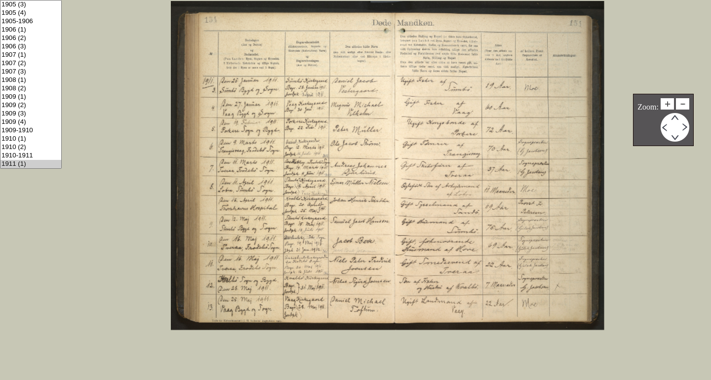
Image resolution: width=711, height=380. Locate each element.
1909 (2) (30, 105)
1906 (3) (30, 46)
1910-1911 (30, 156)
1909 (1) (30, 97)
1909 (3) (30, 114)
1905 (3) (30, 4)
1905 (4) (30, 13)
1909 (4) (30, 122)
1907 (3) (30, 72)
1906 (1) (30, 30)
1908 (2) (30, 88)
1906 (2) (30, 38)
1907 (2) (30, 63)
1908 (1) (30, 80)
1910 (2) (30, 147)
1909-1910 (30, 130)
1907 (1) (30, 55)
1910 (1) (30, 139)
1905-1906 (30, 21)
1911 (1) (30, 164)
